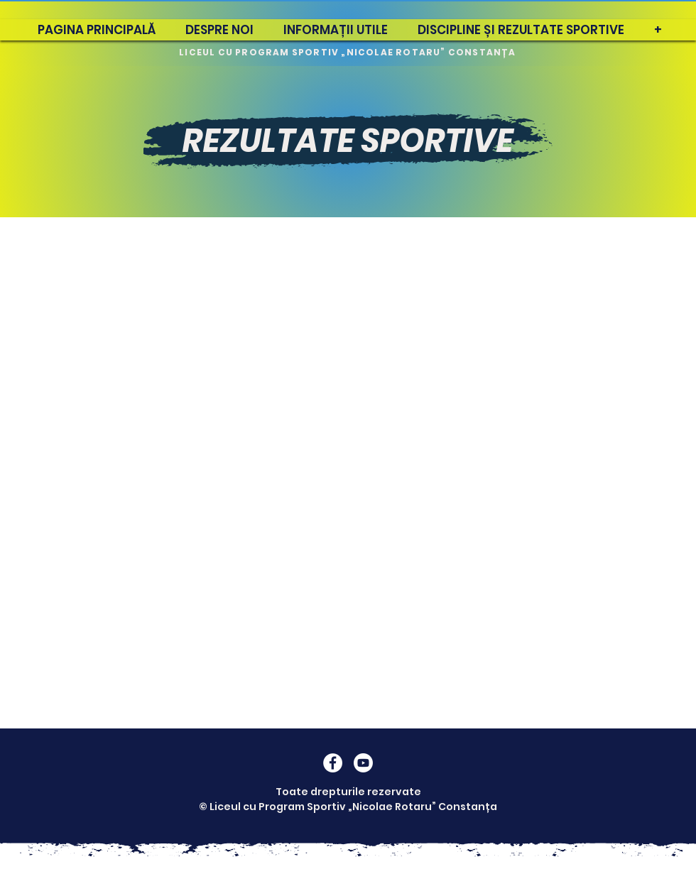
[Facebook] (332, 762)
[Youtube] (363, 762)
